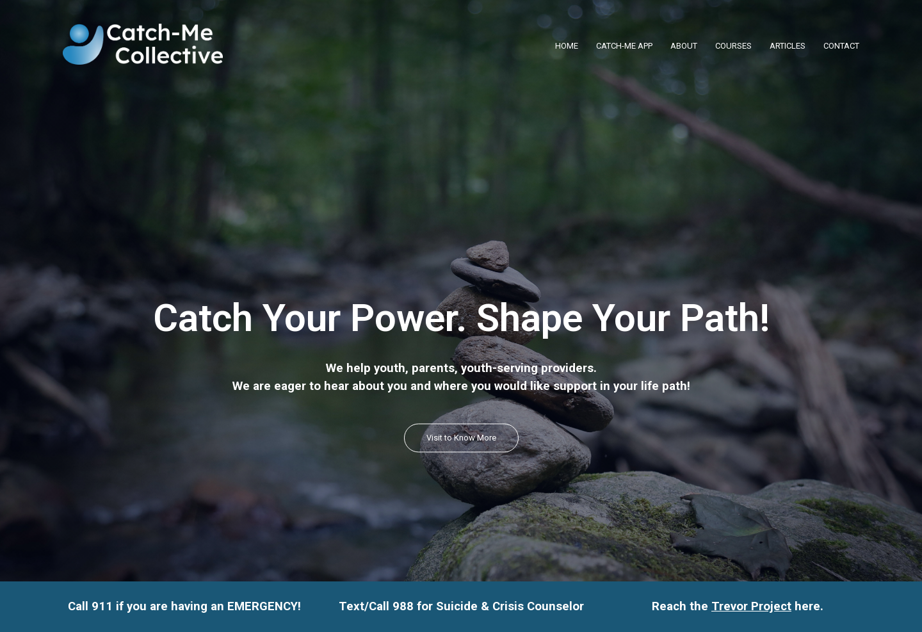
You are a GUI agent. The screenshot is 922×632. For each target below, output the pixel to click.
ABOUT (683, 46)
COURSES (733, 46)
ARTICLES (787, 46)
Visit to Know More (461, 437)
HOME (566, 46)
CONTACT (841, 46)
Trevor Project (751, 606)
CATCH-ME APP (624, 46)
